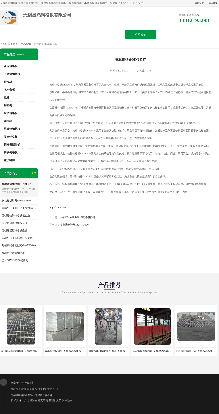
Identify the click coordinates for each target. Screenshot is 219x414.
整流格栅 (9, 160)
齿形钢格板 (11, 113)
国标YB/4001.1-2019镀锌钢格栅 (77, 217)
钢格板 (8, 121)
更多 (33, 173)
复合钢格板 (11, 136)
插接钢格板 (11, 152)
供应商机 (47, 34)
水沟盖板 (9, 89)
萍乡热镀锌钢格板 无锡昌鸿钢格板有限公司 (157, 351)
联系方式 (203, 34)
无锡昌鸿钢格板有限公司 (24, 395)
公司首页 (16, 34)
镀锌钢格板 (11, 66)
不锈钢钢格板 (12, 74)
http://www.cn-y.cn (59, 207)
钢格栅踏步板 (12, 144)
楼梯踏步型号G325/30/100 (74, 224)
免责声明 (43, 400)
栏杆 (6, 97)
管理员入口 (55, 400)
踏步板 (8, 81)
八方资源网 (30, 400)
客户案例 (172, 34)
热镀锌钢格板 (12, 128)
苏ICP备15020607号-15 (46, 389)
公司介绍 (109, 34)
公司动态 (141, 34)
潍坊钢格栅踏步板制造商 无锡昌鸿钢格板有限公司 (117, 351)
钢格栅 (8, 105)
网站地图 (67, 400)
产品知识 (26, 43)
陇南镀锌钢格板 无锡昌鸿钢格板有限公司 (68, 351)
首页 (15, 43)
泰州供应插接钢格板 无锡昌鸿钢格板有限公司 (27, 351)
